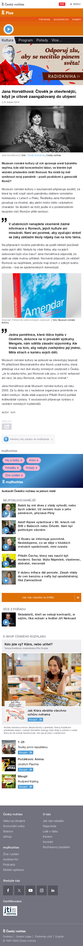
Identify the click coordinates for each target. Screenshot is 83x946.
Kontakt (48, 842)
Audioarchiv (61, 19)
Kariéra (47, 836)
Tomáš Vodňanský (36, 155)
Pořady (42, 40)
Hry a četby (13, 460)
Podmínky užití (43, 936)
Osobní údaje (24, 936)
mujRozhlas (9, 451)
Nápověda (49, 826)
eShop (7, 836)
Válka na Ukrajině (14, 821)
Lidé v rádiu (50, 831)
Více (57, 40)
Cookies (7, 936)
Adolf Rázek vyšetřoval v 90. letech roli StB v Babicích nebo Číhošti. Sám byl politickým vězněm (46, 526)
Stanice (8, 831)
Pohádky (12, 468)
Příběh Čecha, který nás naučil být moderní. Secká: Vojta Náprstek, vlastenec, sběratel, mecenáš (49, 559)
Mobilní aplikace (13, 870)
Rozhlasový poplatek (56, 847)
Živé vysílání (14, 475)
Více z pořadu (14, 609)
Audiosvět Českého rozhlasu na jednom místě (29, 491)
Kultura (7, 40)
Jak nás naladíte (53, 821)
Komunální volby (14, 826)
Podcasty (9, 864)
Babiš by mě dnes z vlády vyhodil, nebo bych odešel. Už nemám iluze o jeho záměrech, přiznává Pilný (47, 509)
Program (44, 19)
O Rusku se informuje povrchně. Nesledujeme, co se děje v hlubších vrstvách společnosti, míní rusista (44, 542)
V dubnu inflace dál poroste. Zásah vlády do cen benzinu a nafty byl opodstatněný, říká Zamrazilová (48, 576)
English (59, 936)
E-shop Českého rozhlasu (24, 636)
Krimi (33, 460)
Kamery (76, 19)
